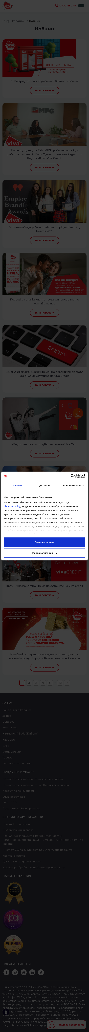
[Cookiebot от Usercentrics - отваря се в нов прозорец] (70, 476)
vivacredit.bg (12, 506)
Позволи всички (44, 542)
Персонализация (44, 553)
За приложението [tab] (73, 485)
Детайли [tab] (44, 485)
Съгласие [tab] (16, 485)
